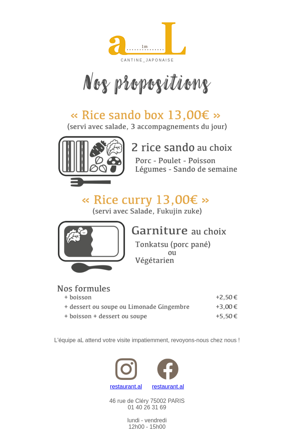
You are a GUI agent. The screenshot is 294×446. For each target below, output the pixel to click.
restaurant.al (126, 386)
